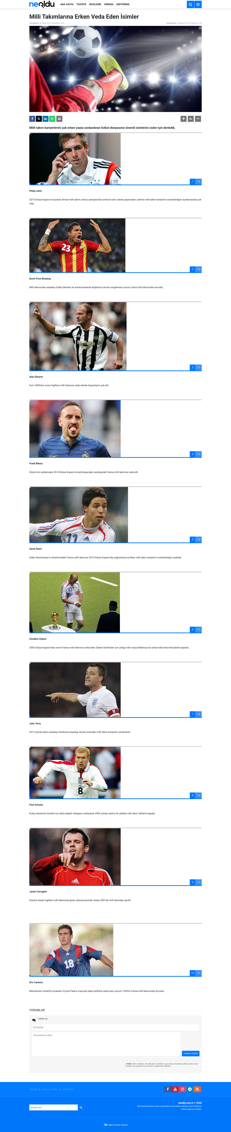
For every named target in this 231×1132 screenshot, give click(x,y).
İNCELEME (95, 4)
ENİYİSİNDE (123, 4)
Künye (44, 1089)
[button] (184, 119)
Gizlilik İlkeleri (68, 1089)
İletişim (55, 1089)
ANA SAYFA (67, 4)
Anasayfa (33, 1089)
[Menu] (198, 4)
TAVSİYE (81, 4)
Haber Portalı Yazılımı (118, 1125)
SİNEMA (108, 4)
